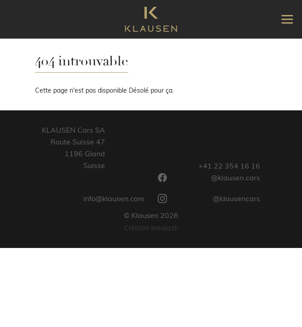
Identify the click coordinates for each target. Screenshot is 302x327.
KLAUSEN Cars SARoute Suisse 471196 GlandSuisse (73, 147)
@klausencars (209, 198)
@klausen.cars (209, 177)
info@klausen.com (113, 198)
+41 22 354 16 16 (229, 165)
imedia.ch (164, 228)
